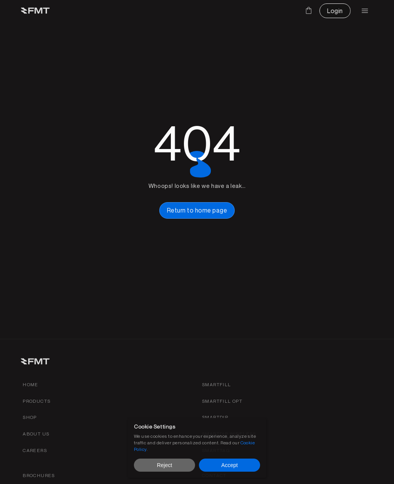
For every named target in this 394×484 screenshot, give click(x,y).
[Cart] (308, 10)
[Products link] (36, 401)
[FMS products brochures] (39, 475)
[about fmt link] (36, 434)
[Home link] (31, 384)
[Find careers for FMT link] (35, 450)
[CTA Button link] (334, 10)
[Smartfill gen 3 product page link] (216, 384)
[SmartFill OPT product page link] (222, 401)
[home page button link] (197, 210)
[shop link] (30, 417)
